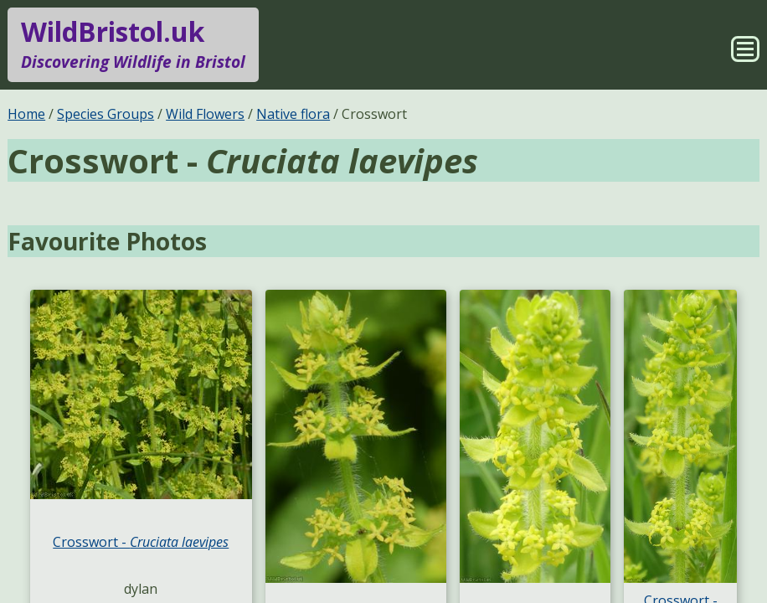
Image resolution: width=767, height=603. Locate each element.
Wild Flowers (205, 114)
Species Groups (105, 114)
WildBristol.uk (133, 44)
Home (26, 114)
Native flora (293, 114)
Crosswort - (141, 542)
